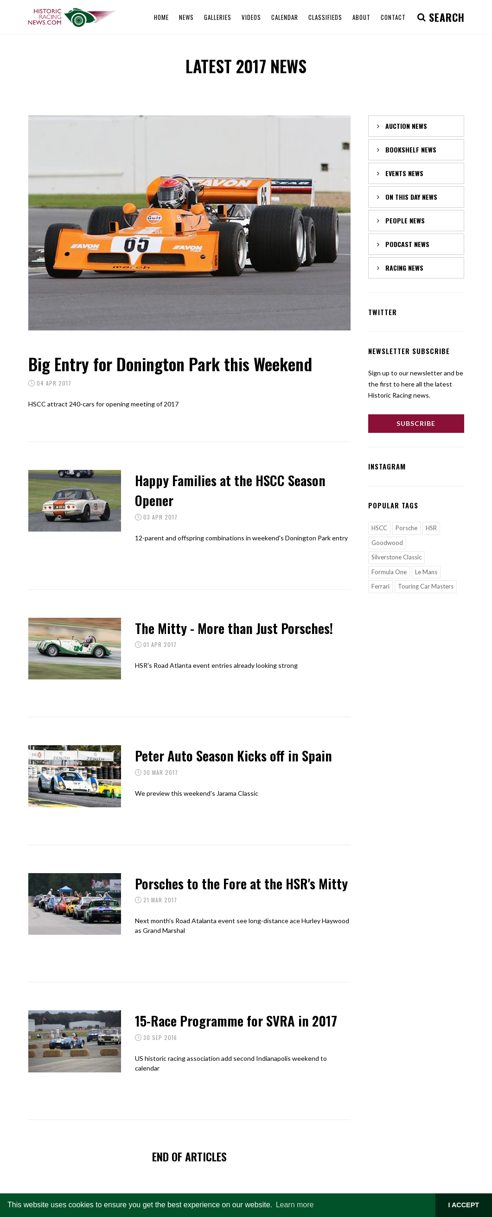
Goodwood (387, 542)
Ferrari (380, 586)
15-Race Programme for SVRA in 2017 (236, 1020)
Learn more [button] (295, 1205)
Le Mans (426, 572)
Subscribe (415, 423)
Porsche (406, 528)
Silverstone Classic (396, 557)
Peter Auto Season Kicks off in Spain (233, 755)
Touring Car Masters (426, 586)
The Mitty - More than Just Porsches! (234, 628)
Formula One (389, 572)
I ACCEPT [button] (463, 1205)
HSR (431, 528)
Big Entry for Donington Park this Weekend (170, 363)
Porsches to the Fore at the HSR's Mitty (241, 883)
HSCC (379, 528)
